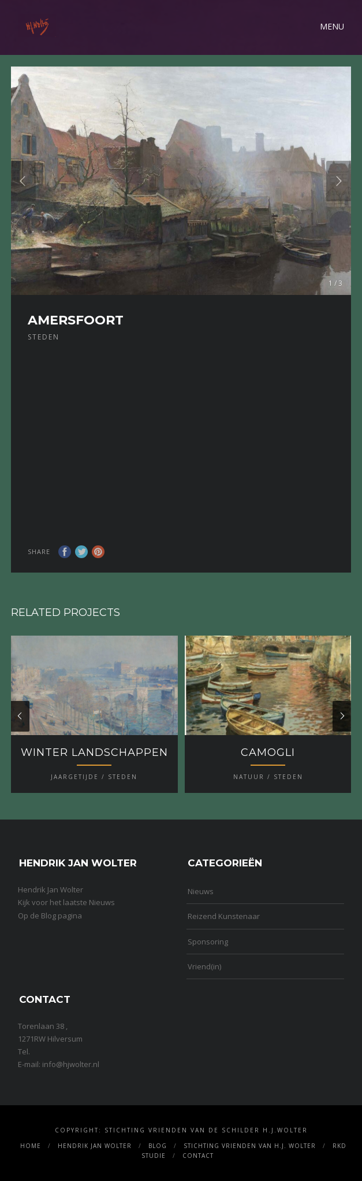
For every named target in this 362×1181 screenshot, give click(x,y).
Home (30, 1146)
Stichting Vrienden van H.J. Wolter (250, 1146)
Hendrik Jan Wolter (95, 1146)
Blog (157, 1146)
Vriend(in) (204, 966)
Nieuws (201, 891)
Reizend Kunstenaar (224, 916)
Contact (198, 1156)
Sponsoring (208, 941)
